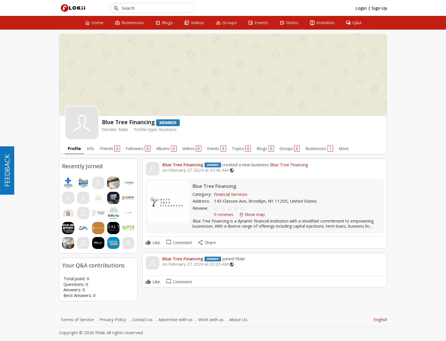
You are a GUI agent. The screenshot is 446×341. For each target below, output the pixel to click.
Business (168, 129)
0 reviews (224, 214)
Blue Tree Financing (182, 164)
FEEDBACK (7, 170)
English (380, 319)
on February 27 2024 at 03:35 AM (195, 264)
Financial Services (230, 194)
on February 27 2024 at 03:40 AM (195, 170)
